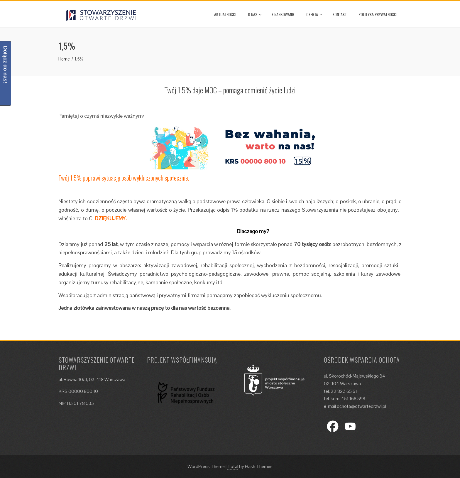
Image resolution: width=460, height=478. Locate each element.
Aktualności (225, 14)
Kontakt (339, 14)
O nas (254, 14)
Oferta (314, 14)
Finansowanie (283, 14)
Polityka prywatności (377, 14)
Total (232, 466)
